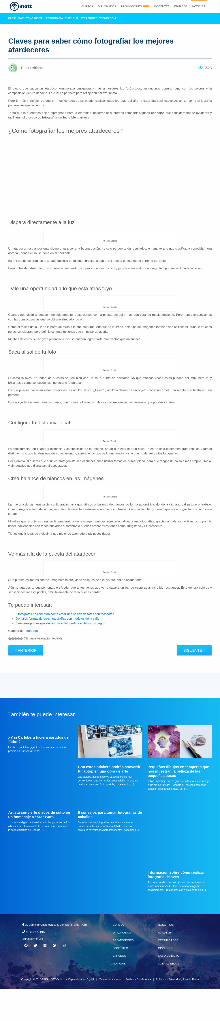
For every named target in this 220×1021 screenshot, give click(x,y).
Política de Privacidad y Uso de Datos (177, 1010)
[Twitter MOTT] (35, 976)
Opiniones (165, 978)
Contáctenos (168, 994)
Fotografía (54, 18)
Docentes (162, 6)
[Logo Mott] (19, 6)
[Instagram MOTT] (64, 976)
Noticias (198, 6)
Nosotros (166, 955)
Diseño (70, 18)
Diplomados (107, 6)
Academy (165, 963)
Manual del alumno (110, 1010)
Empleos (181, 6)
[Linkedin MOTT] (45, 976)
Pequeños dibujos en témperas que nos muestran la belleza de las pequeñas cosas (178, 802)
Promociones (131, 6)
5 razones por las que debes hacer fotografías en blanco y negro (60, 623)
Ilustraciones (86, 18)
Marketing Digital (31, 18)
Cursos (87, 6)
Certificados (168, 971)
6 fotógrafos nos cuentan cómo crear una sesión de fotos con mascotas (65, 614)
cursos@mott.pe (33, 969)
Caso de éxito (168, 986)
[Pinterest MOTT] (54, 976)
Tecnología (107, 18)
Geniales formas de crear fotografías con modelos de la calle (57, 618)
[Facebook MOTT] (26, 976)
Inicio (12, 18)
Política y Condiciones (138, 1010)
